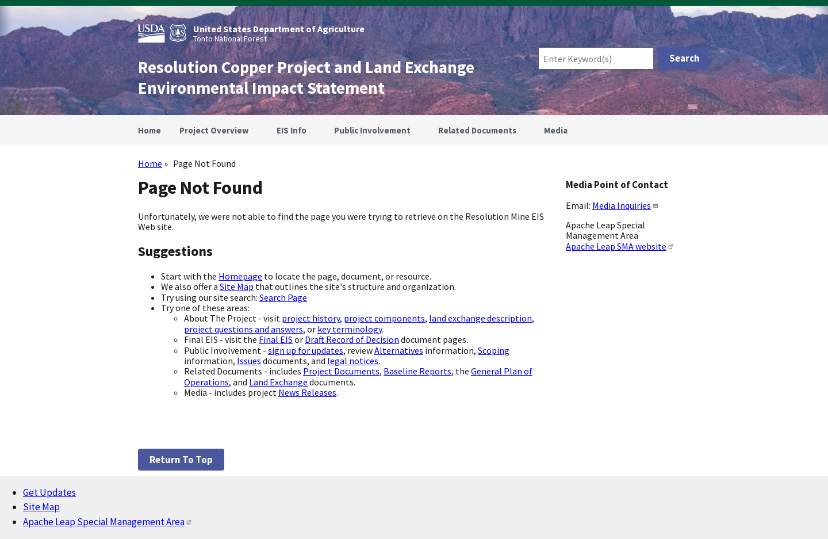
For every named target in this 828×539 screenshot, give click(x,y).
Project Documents (341, 371)
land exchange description (480, 318)
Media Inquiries (625, 205)
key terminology (349, 329)
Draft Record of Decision (352, 339)
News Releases (307, 392)
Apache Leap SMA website (620, 246)
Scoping (493, 350)
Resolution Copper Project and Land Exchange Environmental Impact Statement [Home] (306, 77)
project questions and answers (243, 329)
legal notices (352, 360)
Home (150, 163)
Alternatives (398, 350)
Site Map (237, 286)
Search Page (283, 297)
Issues (249, 360)
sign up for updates (305, 350)
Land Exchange (278, 382)
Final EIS (276, 339)
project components (384, 318)
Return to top (181, 459)
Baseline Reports (417, 371)
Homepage (240, 276)
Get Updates (49, 492)
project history (311, 318)
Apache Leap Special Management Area (108, 521)
